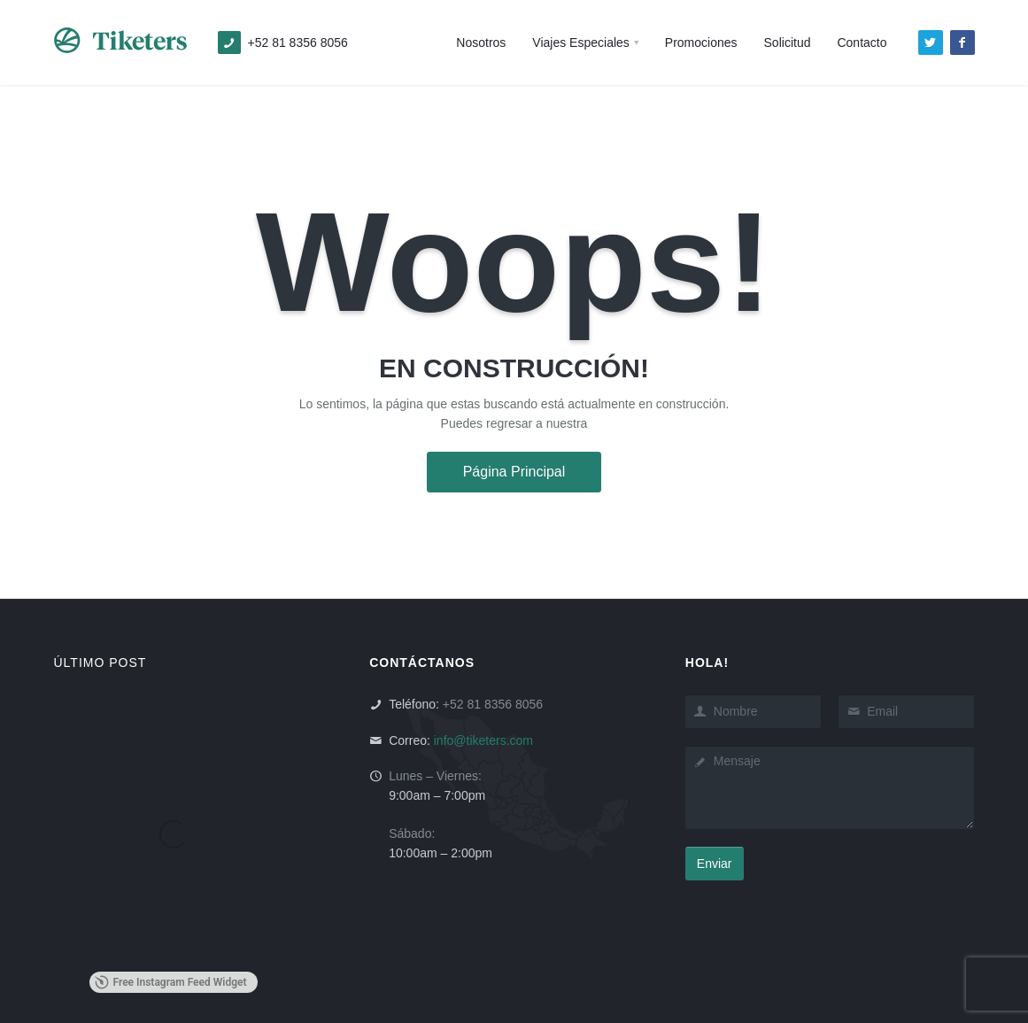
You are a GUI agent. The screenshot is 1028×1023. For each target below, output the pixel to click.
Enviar (714, 863)
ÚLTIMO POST (100, 662)
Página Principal (514, 471)
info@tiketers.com (483, 740)
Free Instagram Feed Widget (171, 982)
